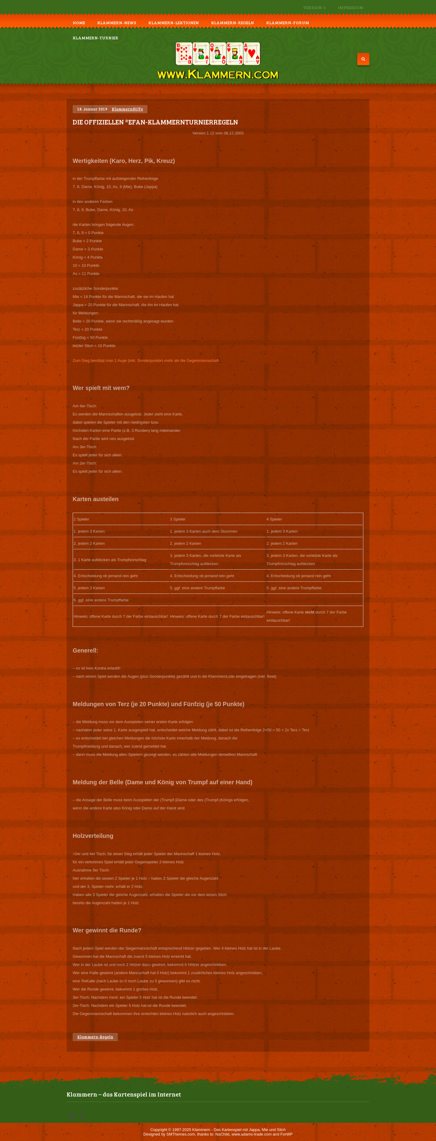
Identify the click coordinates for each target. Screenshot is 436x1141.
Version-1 (314, 7)
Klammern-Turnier (95, 38)
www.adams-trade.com (252, 1134)
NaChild (222, 1134)
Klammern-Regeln (232, 22)
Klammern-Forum (287, 22)
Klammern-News (116, 22)
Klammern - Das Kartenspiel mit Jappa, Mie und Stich (239, 1129)
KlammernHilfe (127, 109)
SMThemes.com (180, 1134)
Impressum (350, 7)
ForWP (286, 1134)
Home (79, 22)
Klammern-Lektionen (173, 22)
